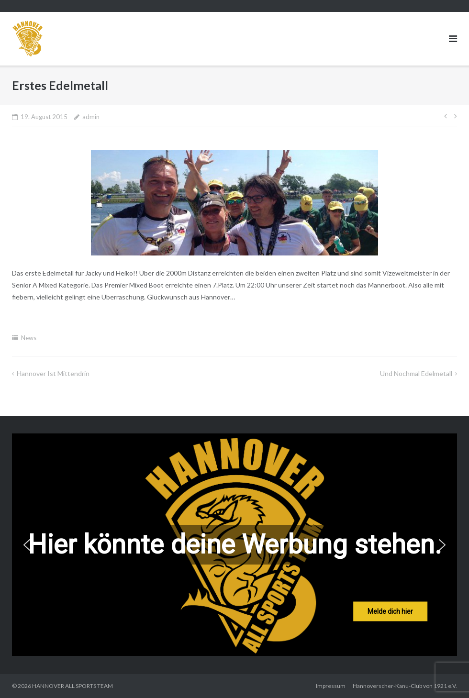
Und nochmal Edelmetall (416, 373)
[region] (234, 544)
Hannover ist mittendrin (53, 373)
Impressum (331, 685)
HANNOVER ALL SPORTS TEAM (72, 685)
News (28, 338)
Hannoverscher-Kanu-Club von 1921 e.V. (405, 685)
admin (91, 117)
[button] (26, 545)
